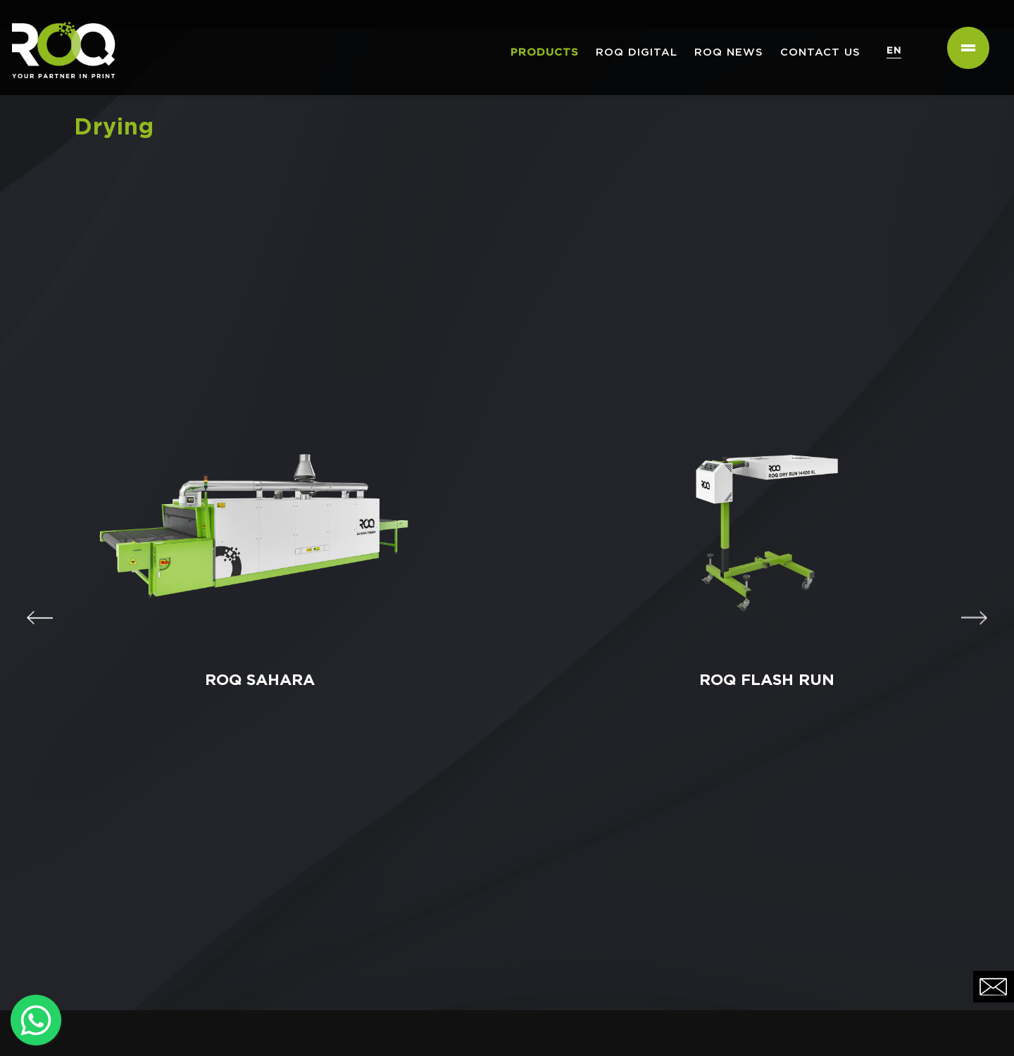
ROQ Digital (636, 52)
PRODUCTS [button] (545, 52)
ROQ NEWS (728, 52)
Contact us (820, 52)
